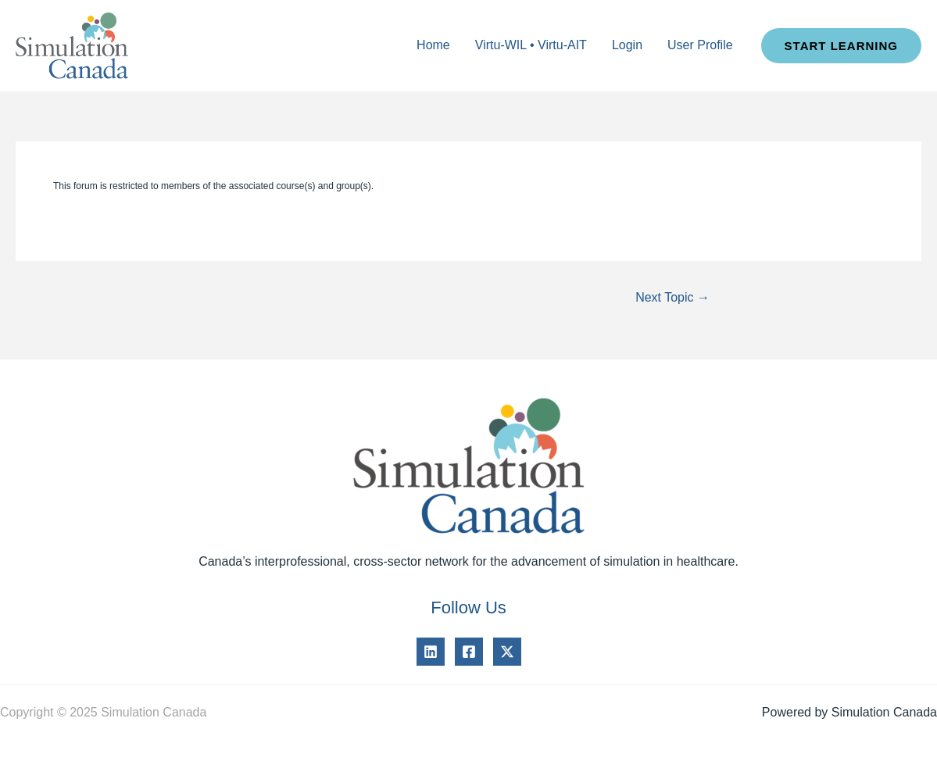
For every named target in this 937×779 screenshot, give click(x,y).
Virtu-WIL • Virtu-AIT (531, 45)
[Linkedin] (431, 652)
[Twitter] (507, 652)
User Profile (700, 45)
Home (433, 45)
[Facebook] (469, 652)
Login (627, 45)
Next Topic (672, 297)
